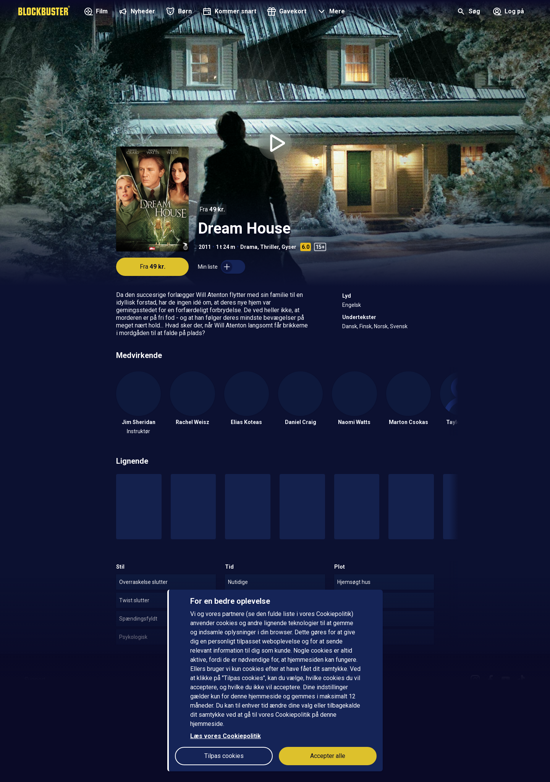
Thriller (269, 247)
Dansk (349, 326)
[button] (330, 12)
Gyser (288, 247)
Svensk (399, 326)
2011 (205, 247)
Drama (248, 247)
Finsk (365, 326)
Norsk (381, 326)
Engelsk (351, 305)
